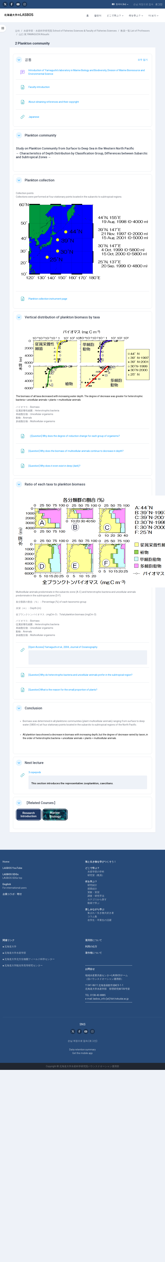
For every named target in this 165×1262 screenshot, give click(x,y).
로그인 (158, 4)
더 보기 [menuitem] (152, 15)
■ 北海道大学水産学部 (14, 952)
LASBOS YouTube (12, 868)
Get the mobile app (82, 1053)
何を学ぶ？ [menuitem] (135, 15)
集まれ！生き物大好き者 (101, 913)
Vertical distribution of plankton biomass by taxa (62, 317)
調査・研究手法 (96, 895)
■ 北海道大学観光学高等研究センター (23, 965)
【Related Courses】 (41, 803)
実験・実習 (93, 892)
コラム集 (92, 916)
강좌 (17, 30)
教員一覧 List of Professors (135, 30)
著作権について (93, 952)
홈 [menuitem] (87, 15)
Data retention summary (82, 1049)
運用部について (93, 940)
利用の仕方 (91, 946)
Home (6, 861)
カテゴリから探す (97, 899)
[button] (120, 4)
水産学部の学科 (96, 871)
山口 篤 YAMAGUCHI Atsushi (34, 34)
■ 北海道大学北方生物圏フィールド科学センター (29, 959)
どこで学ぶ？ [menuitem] (114, 15)
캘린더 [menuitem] (97, 15)
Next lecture (34, 763)
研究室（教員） (96, 875)
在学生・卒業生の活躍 (99, 920)
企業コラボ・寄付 (12, 894)
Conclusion (33, 708)
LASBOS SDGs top (12, 878)
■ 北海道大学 (9, 946)
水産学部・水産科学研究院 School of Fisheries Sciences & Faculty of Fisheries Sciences (70, 30)
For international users (15, 887)
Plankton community (40, 135)
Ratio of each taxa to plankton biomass (55, 484)
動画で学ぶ (93, 903)
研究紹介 (92, 885)
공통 (28, 60)
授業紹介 (92, 888)
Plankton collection (39, 180)
